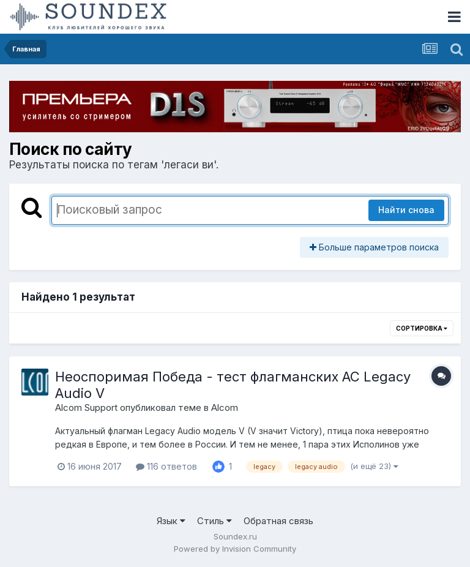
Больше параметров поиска (374, 247)
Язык (171, 521)
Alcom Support (86, 407)
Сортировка (421, 328)
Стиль (214, 521)
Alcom (224, 407)
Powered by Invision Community (235, 549)
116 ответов (166, 466)
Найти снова (406, 210)
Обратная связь (278, 521)
